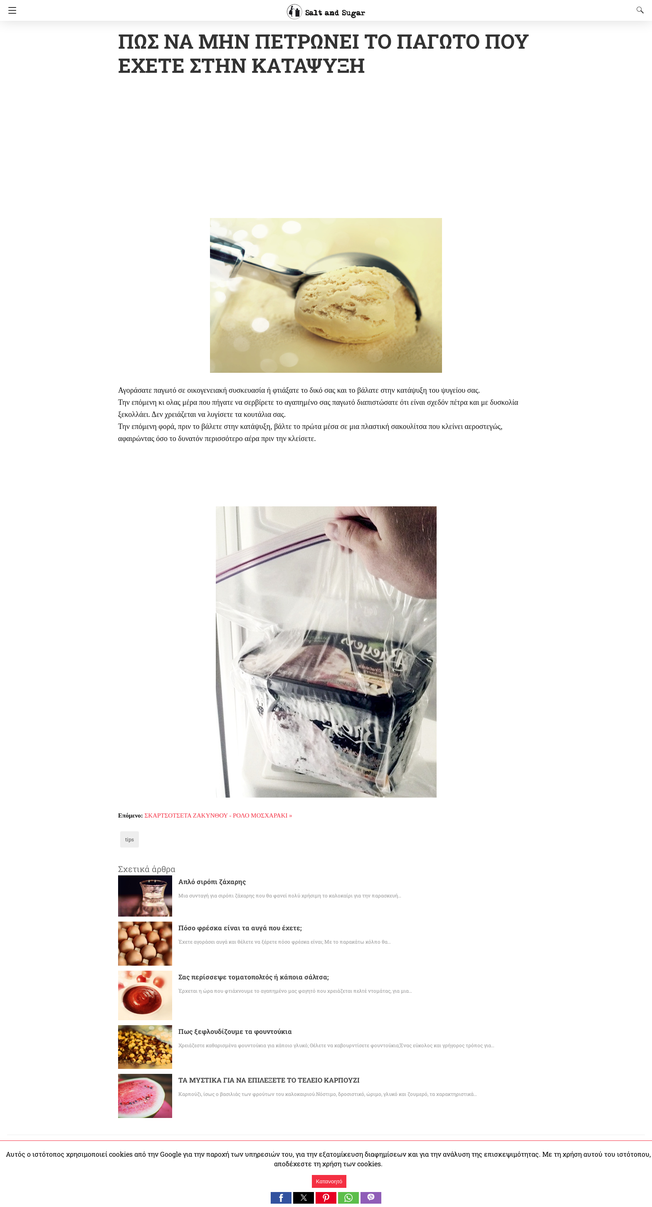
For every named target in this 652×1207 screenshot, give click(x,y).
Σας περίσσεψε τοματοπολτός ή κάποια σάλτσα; (246, 977)
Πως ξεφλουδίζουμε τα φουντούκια (228, 1032)
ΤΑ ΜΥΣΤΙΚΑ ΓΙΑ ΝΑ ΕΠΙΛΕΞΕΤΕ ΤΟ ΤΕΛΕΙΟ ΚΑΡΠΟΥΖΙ (269, 1080)
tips (128, 840)
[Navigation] (10, 10)
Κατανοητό (329, 1181)
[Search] (638, 10)
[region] (326, 149)
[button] (281, 1198)
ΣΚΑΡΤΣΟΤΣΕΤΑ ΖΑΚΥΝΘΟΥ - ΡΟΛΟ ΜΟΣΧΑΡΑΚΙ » (218, 816)
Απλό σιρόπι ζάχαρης (208, 882)
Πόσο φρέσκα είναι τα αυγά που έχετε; (232, 928)
